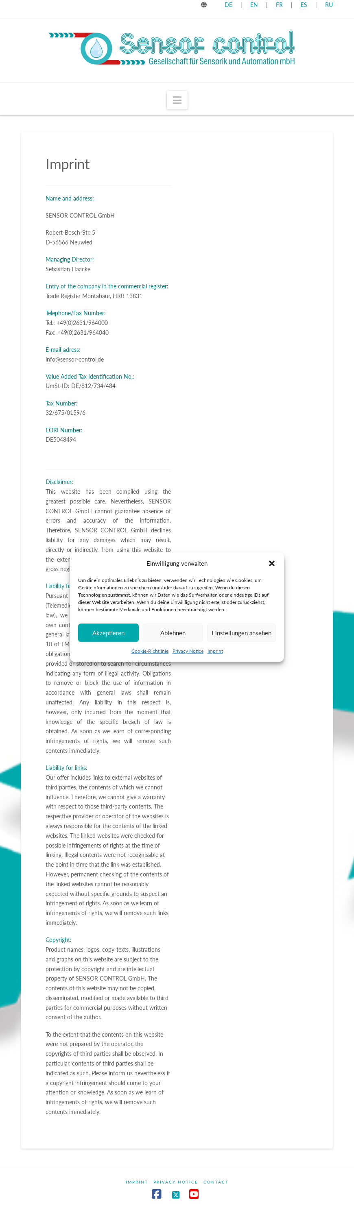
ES (305, 4)
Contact (216, 1181)
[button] (272, 570)
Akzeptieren (108, 639)
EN (254, 4)
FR (279, 4)
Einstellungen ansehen (241, 639)
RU (329, 4)
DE (228, 4)
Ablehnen (173, 639)
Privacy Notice (188, 658)
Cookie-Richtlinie (149, 658)
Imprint (215, 658)
